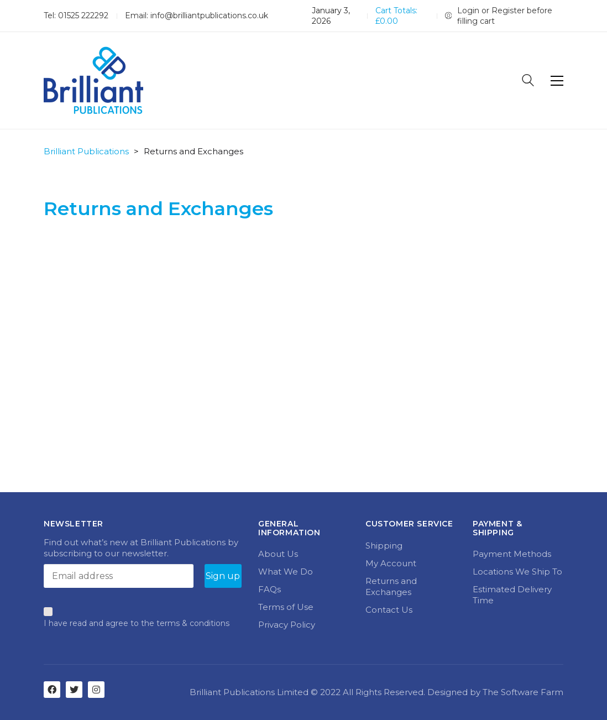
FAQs (269, 589)
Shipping (383, 545)
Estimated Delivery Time (512, 595)
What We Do (285, 571)
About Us (278, 554)
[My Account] (504, 16)
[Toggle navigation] (557, 80)
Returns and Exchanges (391, 586)
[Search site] (528, 81)
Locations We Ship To (517, 571)
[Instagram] (96, 689)
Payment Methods (512, 554)
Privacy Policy (286, 624)
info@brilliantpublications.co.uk (209, 15)
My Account (390, 563)
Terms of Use (285, 607)
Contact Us (388, 609)
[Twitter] (74, 689)
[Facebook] (52, 689)
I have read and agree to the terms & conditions (136, 623)
